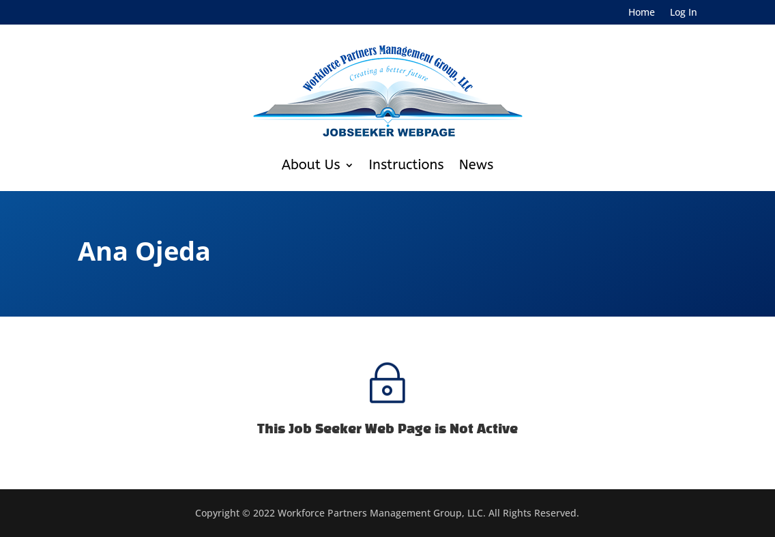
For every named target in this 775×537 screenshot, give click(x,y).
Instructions (406, 165)
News (476, 165)
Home (641, 13)
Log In (683, 13)
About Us (311, 165)
